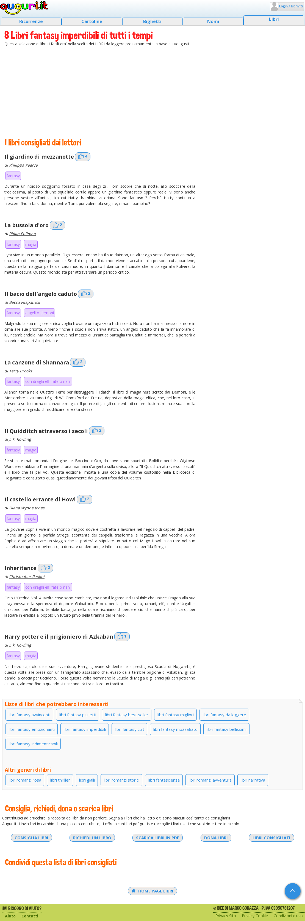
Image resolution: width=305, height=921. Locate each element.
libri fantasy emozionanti (32, 729)
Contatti (29, 916)
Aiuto (10, 916)
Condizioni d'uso (288, 915)
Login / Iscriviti (290, 6)
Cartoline (91, 21)
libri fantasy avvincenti (29, 714)
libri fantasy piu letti (77, 714)
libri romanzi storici (121, 780)
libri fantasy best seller (126, 714)
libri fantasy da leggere (224, 714)
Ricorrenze (31, 21)
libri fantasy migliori (175, 714)
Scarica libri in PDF (157, 837)
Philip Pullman (22, 233)
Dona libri (216, 837)
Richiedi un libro (92, 837)
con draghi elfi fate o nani (48, 381)
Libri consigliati (271, 837)
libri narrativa (253, 780)
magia (30, 244)
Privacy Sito (225, 915)
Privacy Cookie (255, 915)
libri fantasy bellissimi (226, 729)
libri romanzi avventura (210, 780)
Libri (274, 19)
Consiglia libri (31, 837)
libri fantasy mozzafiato (175, 729)
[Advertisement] (152, 92)
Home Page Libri (152, 891)
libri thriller (60, 780)
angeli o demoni (39, 312)
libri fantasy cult (129, 729)
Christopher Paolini (27, 576)
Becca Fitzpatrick (24, 302)
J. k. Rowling (20, 439)
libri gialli (87, 780)
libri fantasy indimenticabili (33, 743)
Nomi (213, 21)
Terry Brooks (20, 371)
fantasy (13, 175)
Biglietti (152, 21)
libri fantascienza (164, 780)
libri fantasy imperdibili (85, 729)
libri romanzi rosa (25, 780)
